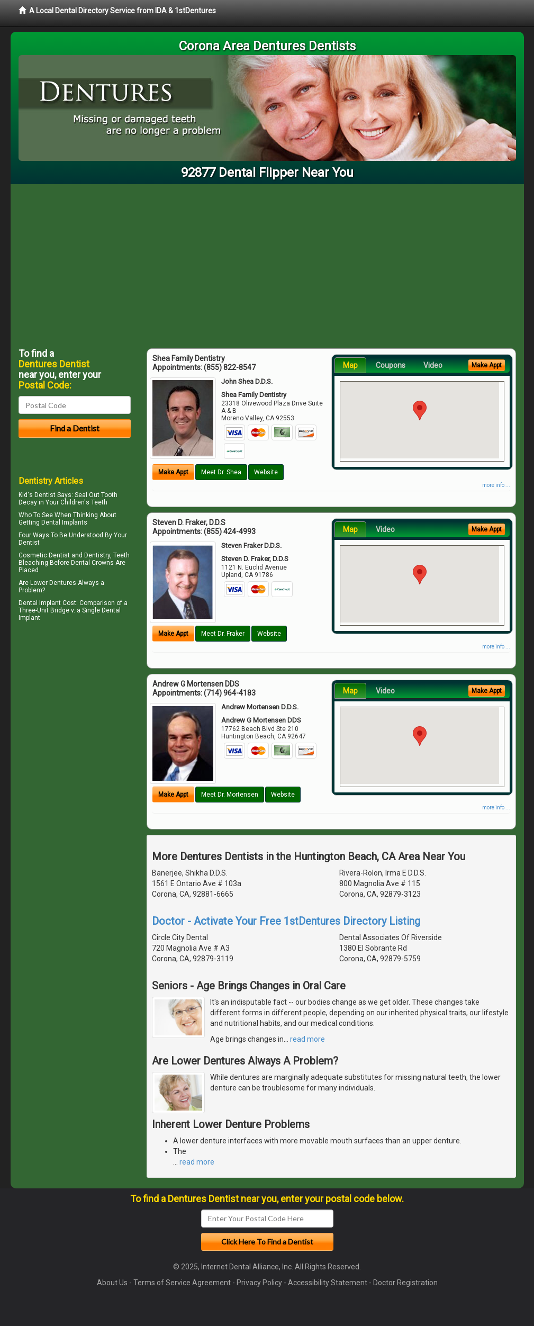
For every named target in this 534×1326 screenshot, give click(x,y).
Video (432, 365)
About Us (112, 1282)
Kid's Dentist (37, 495)
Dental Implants (64, 522)
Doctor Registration (405, 1282)
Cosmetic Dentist (44, 555)
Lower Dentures (53, 583)
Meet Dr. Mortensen (229, 794)
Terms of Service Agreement (182, 1282)
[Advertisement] (267, 264)
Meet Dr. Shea (221, 472)
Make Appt (173, 472)
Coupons (390, 365)
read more (307, 1039)
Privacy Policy (259, 1282)
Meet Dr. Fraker (223, 633)
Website (266, 472)
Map (350, 365)
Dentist (29, 542)
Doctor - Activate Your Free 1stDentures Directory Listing (286, 921)
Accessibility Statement (327, 1282)
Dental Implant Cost (47, 603)
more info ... (496, 485)
